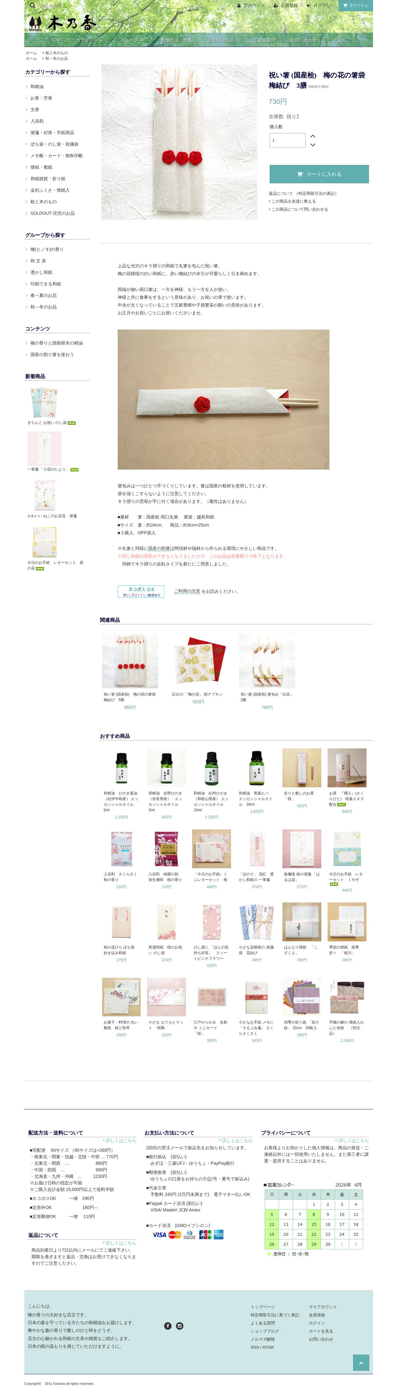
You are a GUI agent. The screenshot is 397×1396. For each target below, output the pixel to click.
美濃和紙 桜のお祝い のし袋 (165, 950)
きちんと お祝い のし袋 (52, 422)
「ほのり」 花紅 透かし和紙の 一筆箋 (256, 877)
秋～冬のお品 (56, 58)
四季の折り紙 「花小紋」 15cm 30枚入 (301, 1025)
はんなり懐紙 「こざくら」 (301, 950)
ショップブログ (265, 1331)
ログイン (322, 5)
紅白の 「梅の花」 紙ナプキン (197, 694)
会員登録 (289, 5)
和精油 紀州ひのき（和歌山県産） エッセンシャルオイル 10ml (211, 801)
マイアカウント (323, 1307)
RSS (255, 1347)
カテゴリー (90, 40)
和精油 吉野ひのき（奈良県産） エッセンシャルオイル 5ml (165, 801)
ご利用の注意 (187, 590)
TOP (56, 40)
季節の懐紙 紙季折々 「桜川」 (344, 950)
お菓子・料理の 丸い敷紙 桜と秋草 (121, 1025)
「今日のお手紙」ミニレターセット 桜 (210, 877)
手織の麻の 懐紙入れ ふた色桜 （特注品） (347, 1028)
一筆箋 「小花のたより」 (53, 469)
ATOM (267, 1347)
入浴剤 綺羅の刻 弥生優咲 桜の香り (165, 877)
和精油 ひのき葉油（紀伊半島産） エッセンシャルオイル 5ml (121, 801)
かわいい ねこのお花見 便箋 (52, 516)
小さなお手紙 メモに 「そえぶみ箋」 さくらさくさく (256, 1028)
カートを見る (321, 1331)
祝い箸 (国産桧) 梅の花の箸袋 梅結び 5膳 (130, 697)
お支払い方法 (220, 40)
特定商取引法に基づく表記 (275, 1315)
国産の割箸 (159, 548)
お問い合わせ (304, 40)
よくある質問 (262, 40)
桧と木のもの (56, 53)
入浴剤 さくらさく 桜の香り (122, 877)
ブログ (338, 40)
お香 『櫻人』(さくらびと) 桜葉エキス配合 (346, 799)
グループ (133, 40)
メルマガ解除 (263, 1339)
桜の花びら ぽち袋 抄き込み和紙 (121, 950)
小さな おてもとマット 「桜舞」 (166, 1025)
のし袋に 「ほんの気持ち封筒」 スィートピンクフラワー (211, 953)
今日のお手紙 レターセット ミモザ (346, 879)
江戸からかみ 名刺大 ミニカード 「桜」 (210, 1028)
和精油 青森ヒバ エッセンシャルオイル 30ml (255, 799)
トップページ (263, 1307)
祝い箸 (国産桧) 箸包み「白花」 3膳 (267, 697)
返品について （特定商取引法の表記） (304, 193)
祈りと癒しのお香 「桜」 (301, 796)
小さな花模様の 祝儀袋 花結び (256, 950)
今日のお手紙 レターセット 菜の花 (55, 565)
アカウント (254, 5)
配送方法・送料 (176, 40)
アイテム (354, 5)
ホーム (31, 53)
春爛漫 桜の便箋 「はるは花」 (302, 877)
